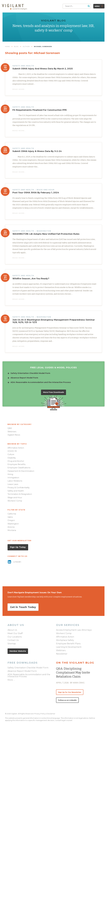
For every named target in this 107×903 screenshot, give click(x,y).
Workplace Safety (65, 640)
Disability (12, 458)
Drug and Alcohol (16, 461)
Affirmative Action (16, 448)
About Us (12, 630)
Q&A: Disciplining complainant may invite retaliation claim (73, 672)
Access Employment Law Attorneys (74, 630)
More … (11, 680)
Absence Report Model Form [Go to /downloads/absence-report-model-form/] (24, 378)
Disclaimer (51, 714)
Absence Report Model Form (22, 671)
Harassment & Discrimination (21, 471)
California (12, 514)
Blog (16, 46)
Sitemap (12, 644)
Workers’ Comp (15, 501)
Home (7, 46)
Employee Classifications (19, 468)
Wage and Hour (15, 497)
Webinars (12, 431)
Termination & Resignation (20, 494)
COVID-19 (12, 451)
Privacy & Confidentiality (19, 487)
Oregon (11, 520)
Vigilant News (14, 435)
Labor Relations (15, 481)
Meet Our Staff (15, 633)
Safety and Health (16, 491)
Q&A (10, 428)
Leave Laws (13, 484)
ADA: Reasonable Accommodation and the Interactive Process (29, 676)
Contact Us (13, 640)
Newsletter (61, 654)
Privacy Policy (39, 714)
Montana (12, 530)
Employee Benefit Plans (68, 644)
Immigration (13, 477)
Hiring (10, 474)
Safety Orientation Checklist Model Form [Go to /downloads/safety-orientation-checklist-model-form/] (30, 373)
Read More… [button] (19, 89)
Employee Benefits (16, 464)
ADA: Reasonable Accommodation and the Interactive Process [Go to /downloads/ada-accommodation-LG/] (41, 382)
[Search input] (75, 6)
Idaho (10, 517)
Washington (13, 524)
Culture (11, 454)
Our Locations (15, 637)
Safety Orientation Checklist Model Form (28, 668)
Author (26, 46)
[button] (89, 6)
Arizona (11, 527)
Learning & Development (68, 647)
